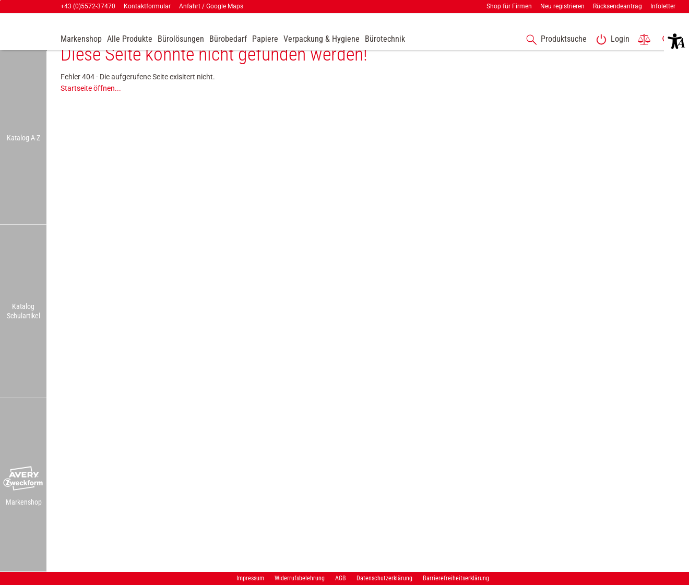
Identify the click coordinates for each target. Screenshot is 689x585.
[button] (23, 479)
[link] (610, 39)
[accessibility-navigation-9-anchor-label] (81, 39)
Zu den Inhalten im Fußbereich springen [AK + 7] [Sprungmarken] (0, 0)
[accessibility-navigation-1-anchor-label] (554, 39)
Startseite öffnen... (91, 106)
